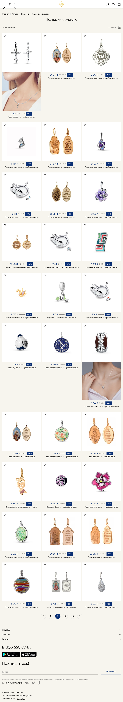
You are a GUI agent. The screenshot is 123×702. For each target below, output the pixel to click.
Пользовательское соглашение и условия (17, 696)
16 (72, 616)
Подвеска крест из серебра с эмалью (21, 117)
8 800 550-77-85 (17, 647)
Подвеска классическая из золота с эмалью (22, 267)
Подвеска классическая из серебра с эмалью (101, 78)
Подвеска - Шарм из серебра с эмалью (61, 318)
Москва (9, 4)
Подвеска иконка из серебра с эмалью (61, 607)
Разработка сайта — (9, 699)
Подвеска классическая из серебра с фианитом (61, 267)
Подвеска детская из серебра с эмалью (21, 368)
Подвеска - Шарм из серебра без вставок (61, 507)
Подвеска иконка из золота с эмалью (61, 78)
